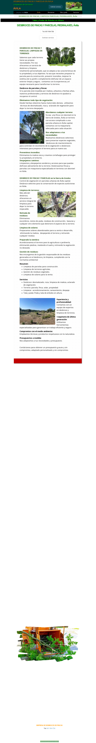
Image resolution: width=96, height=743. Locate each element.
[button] (21, 13)
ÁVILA (17, 8)
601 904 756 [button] (50, 728)
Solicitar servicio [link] (56, 7)
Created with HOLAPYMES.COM (49, 741)
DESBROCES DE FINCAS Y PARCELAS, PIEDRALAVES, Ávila (48, 24)
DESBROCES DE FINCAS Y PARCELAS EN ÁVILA (33, 1)
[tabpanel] (22, 12)
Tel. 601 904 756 (48, 31)
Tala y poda (63, 12)
